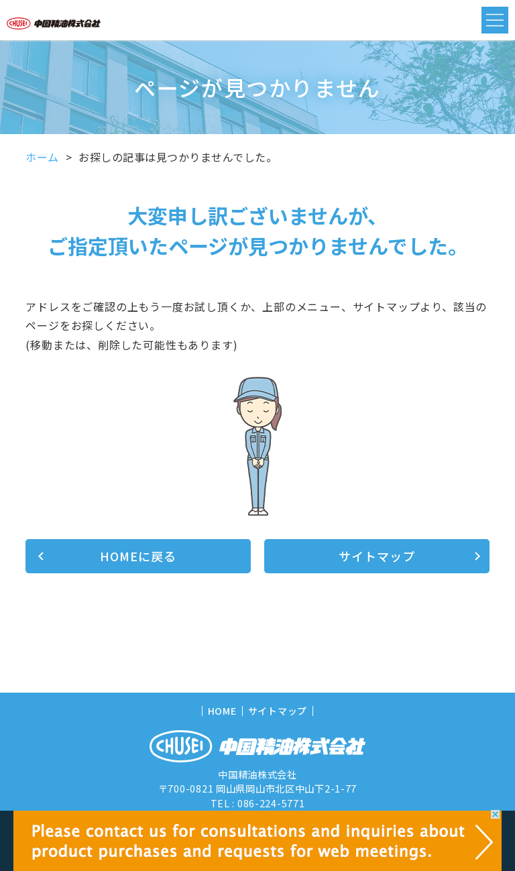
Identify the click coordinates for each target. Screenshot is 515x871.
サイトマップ (376, 556)
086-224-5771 (271, 803)
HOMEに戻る (138, 556)
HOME (222, 711)
